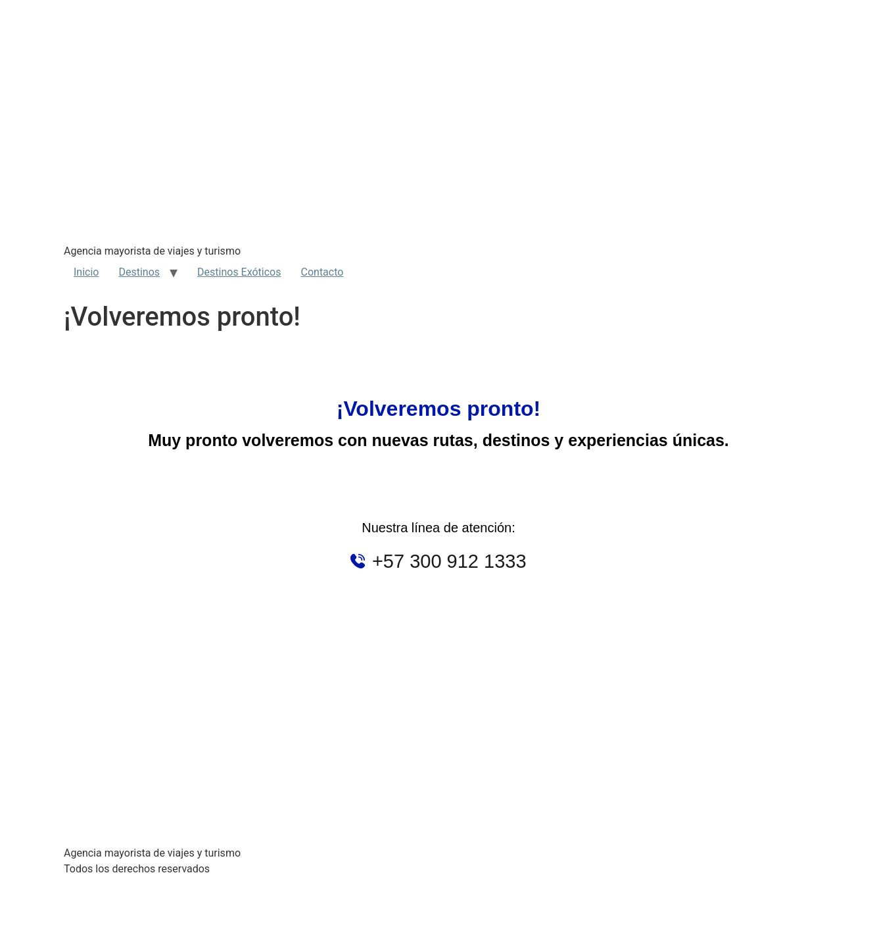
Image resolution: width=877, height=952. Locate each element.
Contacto (322, 272)
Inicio (86, 272)
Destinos (139, 272)
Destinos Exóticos (239, 272)
